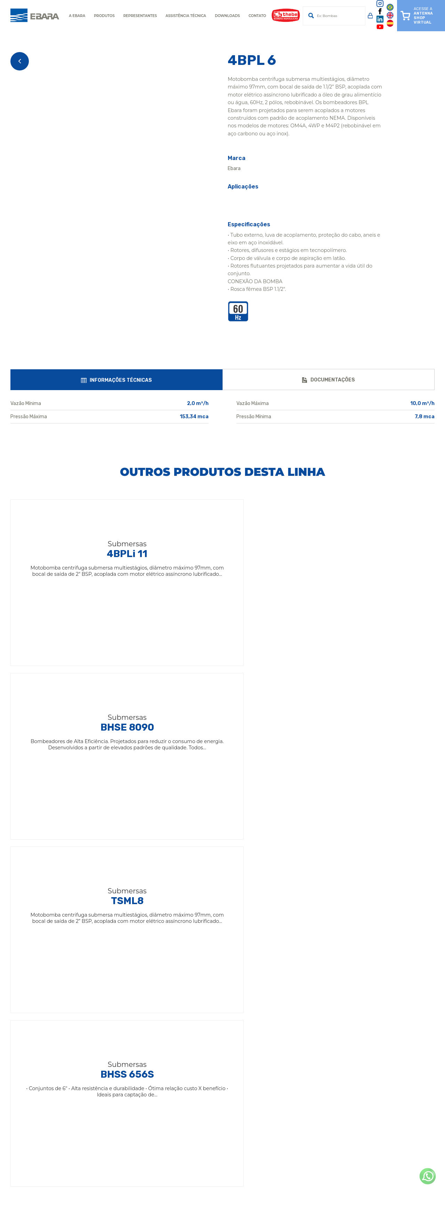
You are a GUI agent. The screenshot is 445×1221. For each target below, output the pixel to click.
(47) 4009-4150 (289, 1134)
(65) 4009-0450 (117, 1134)
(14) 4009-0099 (289, 1161)
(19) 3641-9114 (115, 1161)
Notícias (183, 977)
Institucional (189, 949)
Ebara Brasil (188, 940)
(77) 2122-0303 (116, 1148)
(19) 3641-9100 (287, 1064)
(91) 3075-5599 (116, 1120)
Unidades (185, 968)
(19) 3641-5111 (114, 1078)
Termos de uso (192, 987)
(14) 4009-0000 (117, 1064)
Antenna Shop (192, 958)
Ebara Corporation (196, 930)
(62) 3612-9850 (288, 1148)
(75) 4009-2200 (117, 1107)
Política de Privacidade (202, 996)
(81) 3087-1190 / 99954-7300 (302, 1120)
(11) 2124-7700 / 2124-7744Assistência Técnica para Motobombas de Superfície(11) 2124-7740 (329, 1086)
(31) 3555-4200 (288, 1107)
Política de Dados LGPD (204, 1005)
